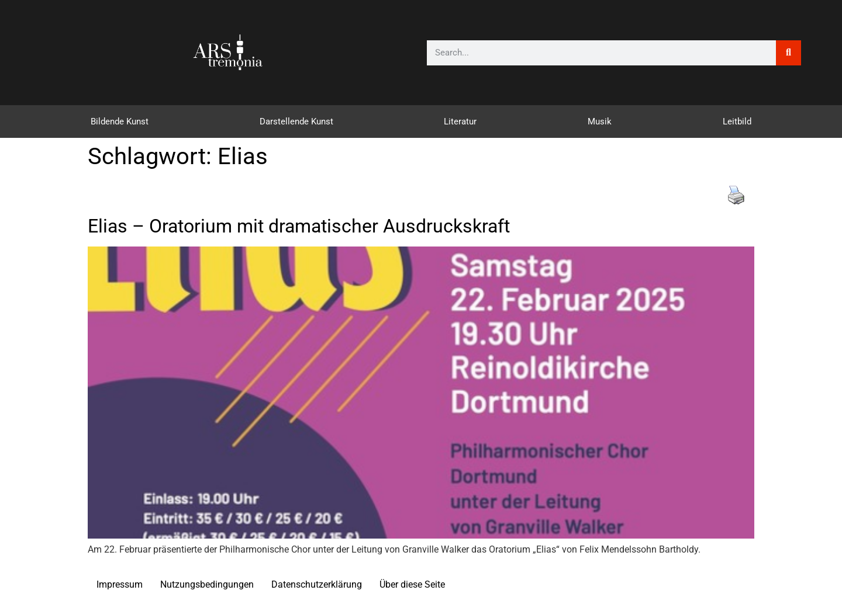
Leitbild (737, 121)
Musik (600, 121)
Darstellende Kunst (296, 121)
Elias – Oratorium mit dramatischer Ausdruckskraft (299, 226)
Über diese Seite (412, 584)
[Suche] (788, 52)
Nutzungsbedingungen (207, 584)
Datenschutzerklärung (316, 584)
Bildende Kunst (120, 121)
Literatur (460, 121)
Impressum (119, 584)
